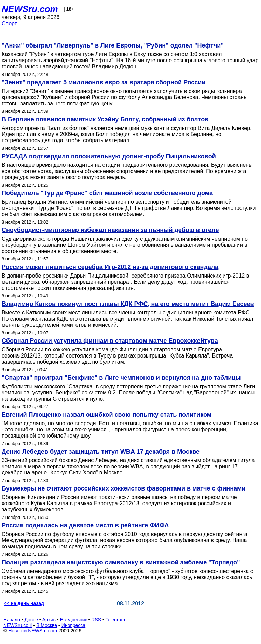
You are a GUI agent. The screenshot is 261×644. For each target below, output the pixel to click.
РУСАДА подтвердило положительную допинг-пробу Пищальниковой (109, 156)
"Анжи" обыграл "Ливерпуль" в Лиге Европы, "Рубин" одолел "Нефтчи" (113, 45)
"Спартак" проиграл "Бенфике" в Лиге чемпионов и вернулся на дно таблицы (121, 377)
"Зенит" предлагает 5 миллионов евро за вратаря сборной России (103, 82)
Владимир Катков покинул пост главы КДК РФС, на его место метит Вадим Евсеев (128, 303)
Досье (31, 619)
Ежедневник (73, 619)
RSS (96, 619)
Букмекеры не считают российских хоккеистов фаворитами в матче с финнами (124, 488)
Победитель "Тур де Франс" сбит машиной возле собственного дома (107, 193)
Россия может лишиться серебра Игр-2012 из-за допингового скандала (110, 267)
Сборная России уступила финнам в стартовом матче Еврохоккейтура (110, 340)
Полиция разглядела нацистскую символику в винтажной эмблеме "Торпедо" (121, 562)
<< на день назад (24, 603)
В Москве (46, 625)
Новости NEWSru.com (32, 630)
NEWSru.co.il (17, 625)
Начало (11, 619)
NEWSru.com (30, 9)
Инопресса (73, 625)
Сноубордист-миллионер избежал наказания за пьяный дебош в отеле (110, 230)
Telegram (115, 619)
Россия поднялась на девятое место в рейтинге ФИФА (85, 525)
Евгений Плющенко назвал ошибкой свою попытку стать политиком (106, 414)
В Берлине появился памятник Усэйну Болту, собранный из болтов (105, 119)
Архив (49, 619)
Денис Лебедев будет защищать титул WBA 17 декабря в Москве (101, 451)
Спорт (9, 23)
